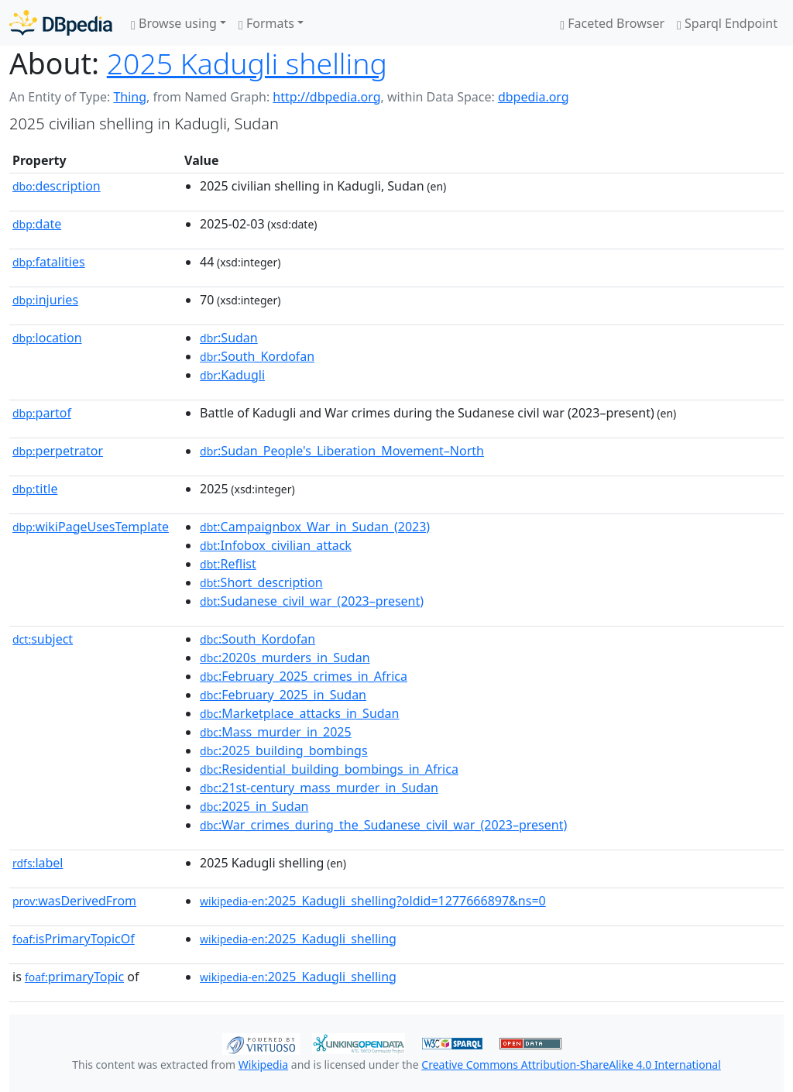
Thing (129, 96)
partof (41, 412)
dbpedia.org (533, 96)
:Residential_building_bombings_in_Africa (329, 769)
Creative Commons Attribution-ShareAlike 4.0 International (570, 1064)
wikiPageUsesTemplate (90, 526)
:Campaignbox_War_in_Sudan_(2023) (315, 526)
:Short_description (261, 582)
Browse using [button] (174, 23)
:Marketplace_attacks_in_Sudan (299, 713)
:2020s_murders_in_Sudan (285, 657)
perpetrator (57, 450)
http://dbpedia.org (326, 96)
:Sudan (229, 337)
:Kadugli (232, 374)
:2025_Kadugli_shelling (298, 938)
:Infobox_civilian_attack (276, 545)
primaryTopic (74, 976)
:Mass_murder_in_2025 (276, 731)
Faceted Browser (612, 23)
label (38, 862)
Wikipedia (263, 1064)
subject (42, 638)
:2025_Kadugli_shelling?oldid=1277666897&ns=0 (373, 900)
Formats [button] (266, 23)
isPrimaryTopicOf (73, 938)
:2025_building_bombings (284, 750)
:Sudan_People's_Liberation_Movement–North (342, 450)
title (34, 488)
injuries (45, 299)
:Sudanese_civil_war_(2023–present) (312, 601)
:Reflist (228, 563)
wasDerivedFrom (74, 900)
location (47, 337)
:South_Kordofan (257, 356)
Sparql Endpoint (727, 23)
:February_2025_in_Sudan (283, 694)
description (56, 185)
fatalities (48, 261)
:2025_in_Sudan (254, 806)
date (36, 223)
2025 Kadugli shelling (247, 63)
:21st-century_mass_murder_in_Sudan (319, 787)
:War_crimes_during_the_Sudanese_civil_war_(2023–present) (383, 824)
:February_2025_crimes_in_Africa (303, 676)
